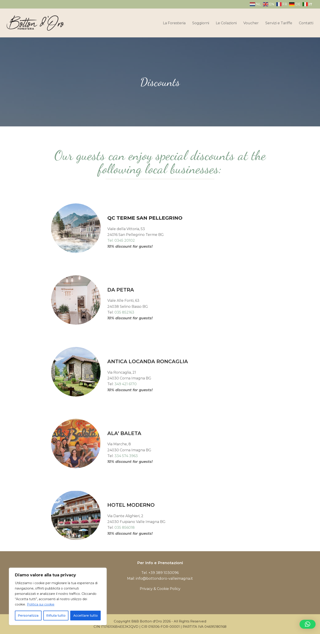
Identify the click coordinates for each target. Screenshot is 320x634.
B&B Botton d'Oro (146, 621)
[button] (308, 624)
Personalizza (28, 616)
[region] (58, 596)
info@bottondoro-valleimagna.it (164, 578)
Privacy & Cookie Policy (160, 589)
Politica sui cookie (40, 604)
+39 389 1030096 (163, 573)
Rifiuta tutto (56, 616)
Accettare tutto (85, 616)
